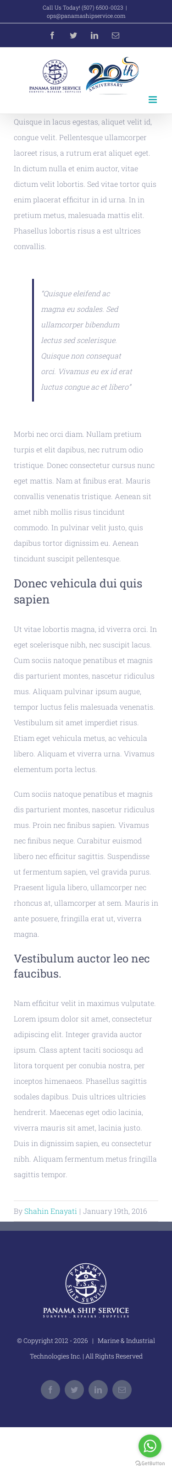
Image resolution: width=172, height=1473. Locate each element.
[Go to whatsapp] (150, 1446)
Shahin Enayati (50, 1211)
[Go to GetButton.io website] (150, 1464)
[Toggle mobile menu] (153, 99)
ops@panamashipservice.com (86, 15)
